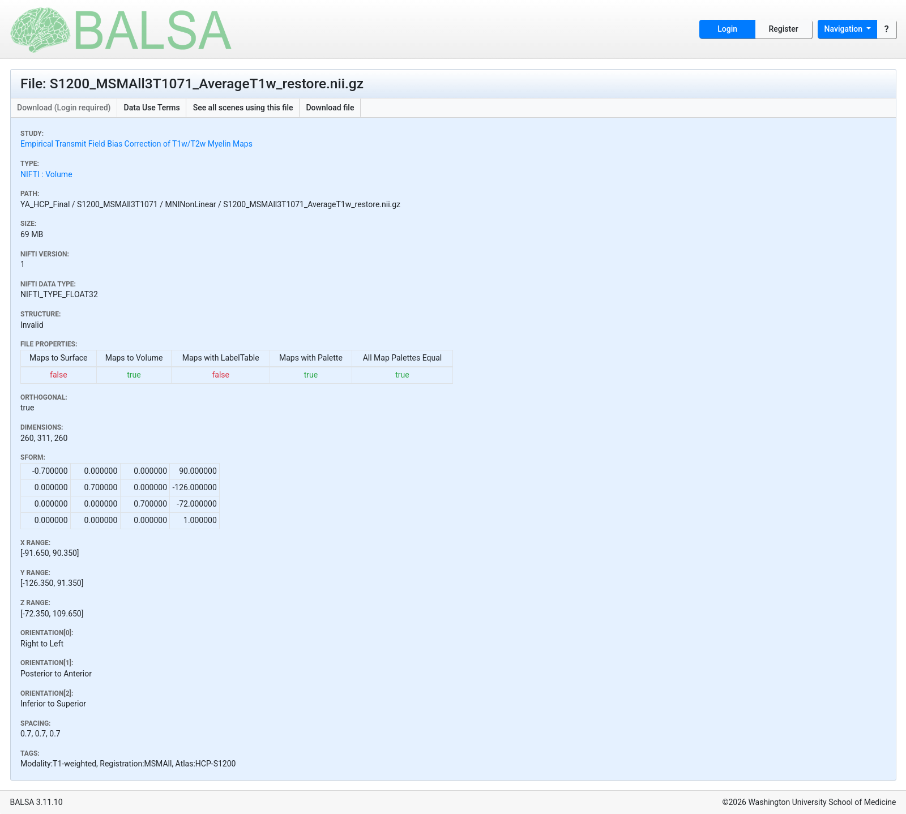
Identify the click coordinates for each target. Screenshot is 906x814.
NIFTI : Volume (46, 174)
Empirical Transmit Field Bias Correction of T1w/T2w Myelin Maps (136, 143)
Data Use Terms (152, 107)
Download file (330, 107)
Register (783, 28)
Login (727, 28)
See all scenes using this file (243, 107)
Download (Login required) (64, 107)
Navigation (844, 28)
